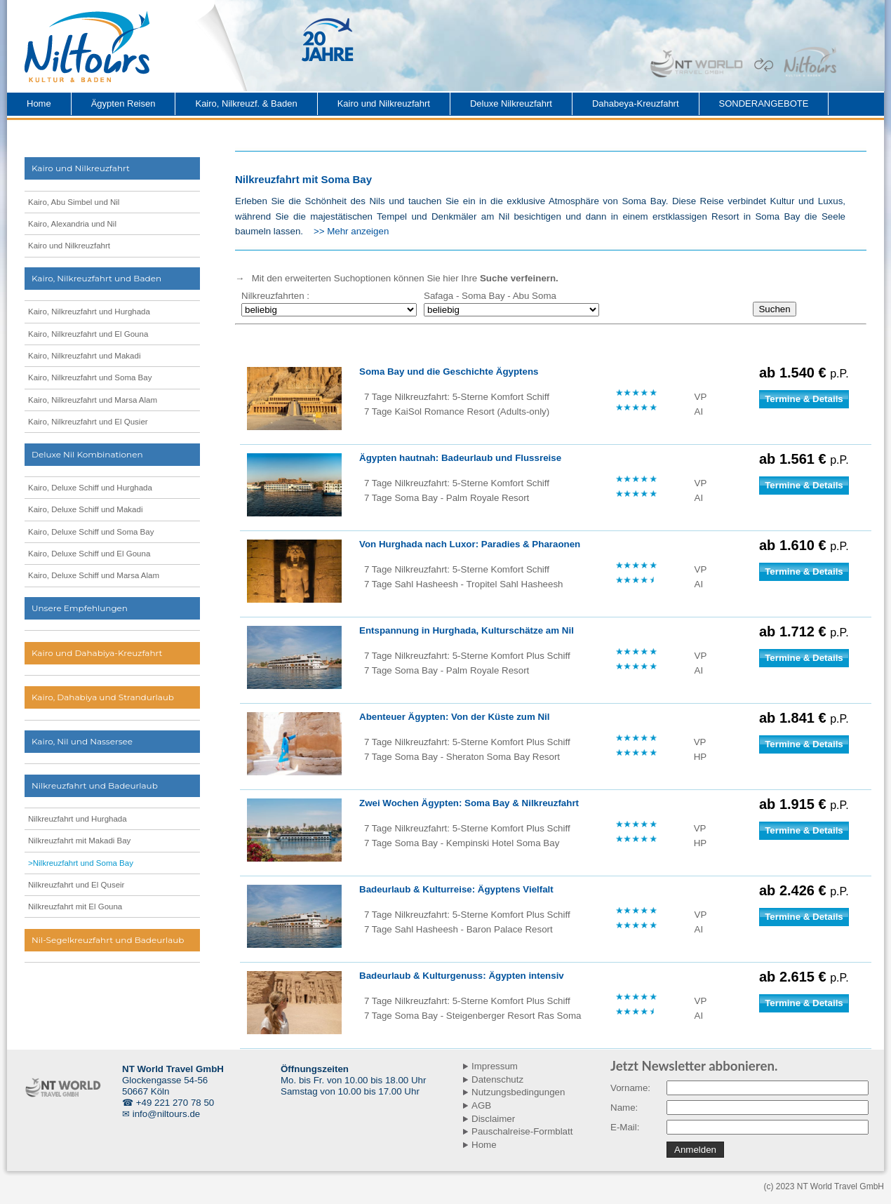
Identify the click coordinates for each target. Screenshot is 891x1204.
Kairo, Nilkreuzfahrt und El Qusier (88, 421)
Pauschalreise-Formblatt (521, 1131)
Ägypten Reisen (123, 103)
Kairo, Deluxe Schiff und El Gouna (89, 553)
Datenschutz (497, 1079)
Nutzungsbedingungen (518, 1092)
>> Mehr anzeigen (351, 231)
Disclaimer (493, 1118)
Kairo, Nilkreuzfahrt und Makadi (84, 356)
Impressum (494, 1066)
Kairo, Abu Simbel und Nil (73, 202)
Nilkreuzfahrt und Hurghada (77, 819)
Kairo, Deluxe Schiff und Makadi (85, 509)
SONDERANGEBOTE (764, 103)
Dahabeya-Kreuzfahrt (635, 103)
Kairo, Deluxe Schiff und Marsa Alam (93, 575)
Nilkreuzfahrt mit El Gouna (75, 906)
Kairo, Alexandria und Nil (72, 224)
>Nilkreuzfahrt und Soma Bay (80, 863)
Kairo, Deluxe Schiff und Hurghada (90, 487)
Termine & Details (804, 399)
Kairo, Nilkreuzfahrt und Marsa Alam (92, 400)
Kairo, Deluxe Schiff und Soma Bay (91, 532)
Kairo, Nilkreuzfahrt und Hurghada (89, 311)
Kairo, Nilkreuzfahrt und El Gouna (88, 334)
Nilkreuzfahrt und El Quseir (76, 885)
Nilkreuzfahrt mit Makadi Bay (79, 840)
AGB (481, 1105)
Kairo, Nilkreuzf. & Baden (246, 103)
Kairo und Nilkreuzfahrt (383, 103)
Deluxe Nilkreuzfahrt (511, 103)
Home (39, 103)
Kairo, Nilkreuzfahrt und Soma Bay (90, 377)
